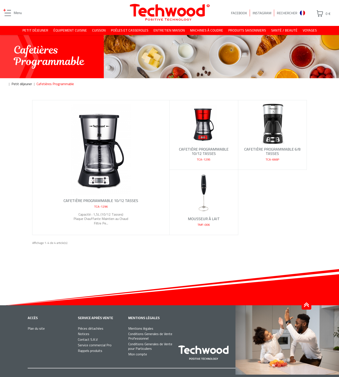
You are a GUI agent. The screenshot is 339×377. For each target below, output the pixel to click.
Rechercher (287, 13)
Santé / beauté (284, 30)
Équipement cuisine (70, 30)
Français (304, 13)
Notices (83, 334)
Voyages (310, 30)
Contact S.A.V (88, 339)
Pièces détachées (90, 328)
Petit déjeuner (35, 30)
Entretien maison (169, 30)
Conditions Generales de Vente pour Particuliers (150, 346)
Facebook (239, 13)
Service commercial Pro (95, 345)
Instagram (262, 13)
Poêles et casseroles (129, 30)
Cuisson (99, 30)
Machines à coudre (206, 30)
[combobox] (304, 13)
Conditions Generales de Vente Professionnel (150, 336)
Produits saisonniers (247, 30)
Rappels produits (90, 350)
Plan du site (36, 328)
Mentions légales (140, 328)
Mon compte (137, 354)
